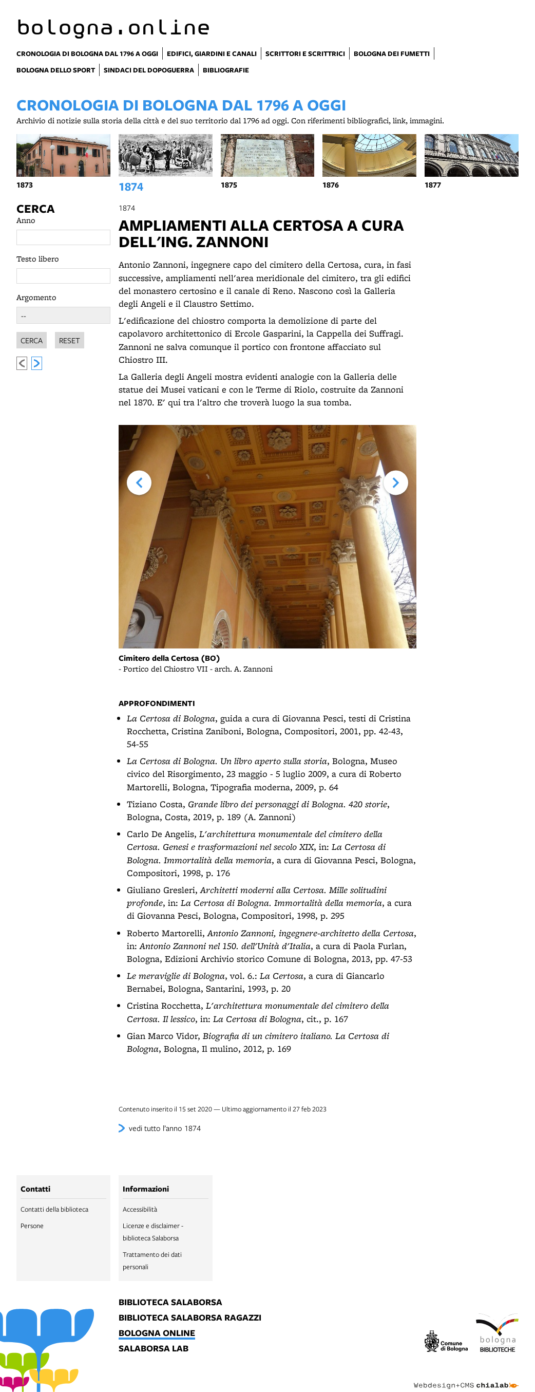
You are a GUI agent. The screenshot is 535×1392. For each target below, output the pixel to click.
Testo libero (37, 258)
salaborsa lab (153, 1349)
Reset (69, 338)
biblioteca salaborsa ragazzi (190, 1318)
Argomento (36, 297)
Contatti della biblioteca (54, 1209)
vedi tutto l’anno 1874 (165, 1128)
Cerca (35, 208)
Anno (25, 220)
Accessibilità (140, 1209)
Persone (32, 1225)
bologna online (157, 1333)
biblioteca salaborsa (170, 1302)
